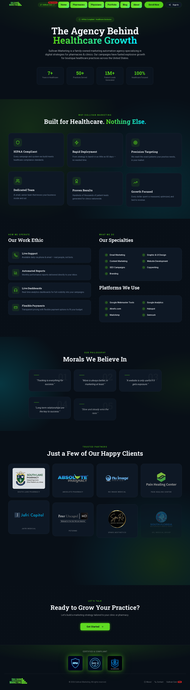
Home (64, 5)
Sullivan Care (48, 4)
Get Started (95, 626)
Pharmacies (79, 5)
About (136, 5)
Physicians (96, 5)
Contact (159, 682)
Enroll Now (154, 5)
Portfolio (112, 5)
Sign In (174, 5)
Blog (125, 5)
